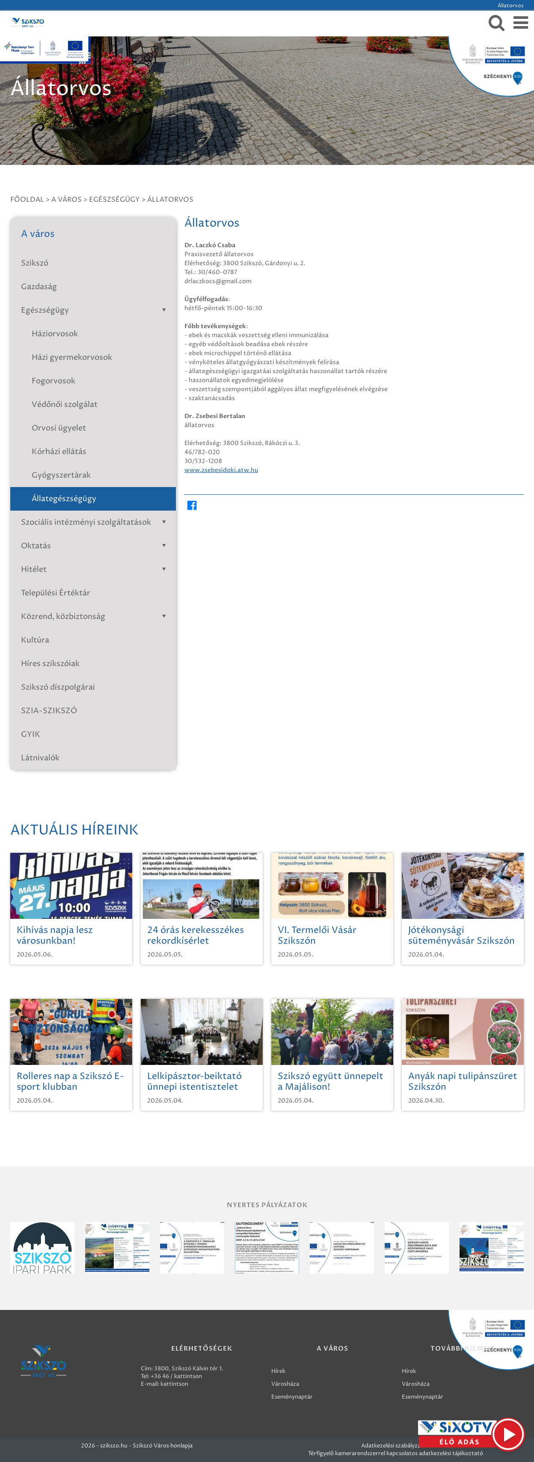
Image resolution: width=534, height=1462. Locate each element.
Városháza (285, 1384)
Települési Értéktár (55, 593)
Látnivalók (40, 758)
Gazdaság (39, 286)
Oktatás (95, 546)
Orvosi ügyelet (59, 428)
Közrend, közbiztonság (95, 616)
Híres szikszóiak (50, 663)
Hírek (278, 1371)
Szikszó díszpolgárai (58, 687)
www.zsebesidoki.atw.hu (221, 470)
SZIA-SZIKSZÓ (49, 711)
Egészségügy (114, 199)
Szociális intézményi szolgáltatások (95, 522)
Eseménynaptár (292, 1397)
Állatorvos (170, 199)
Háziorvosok (55, 334)
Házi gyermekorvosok (72, 357)
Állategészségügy (64, 498)
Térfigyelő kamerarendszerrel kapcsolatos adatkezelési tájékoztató (395, 1453)
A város (66, 199)
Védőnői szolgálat (65, 404)
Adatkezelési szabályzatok (395, 1446)
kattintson (174, 1384)
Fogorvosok (53, 381)
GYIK (30, 734)
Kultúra (35, 640)
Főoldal (27, 199)
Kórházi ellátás (59, 451)
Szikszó (34, 263)
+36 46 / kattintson (176, 1376)
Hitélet (95, 569)
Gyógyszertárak (61, 475)
